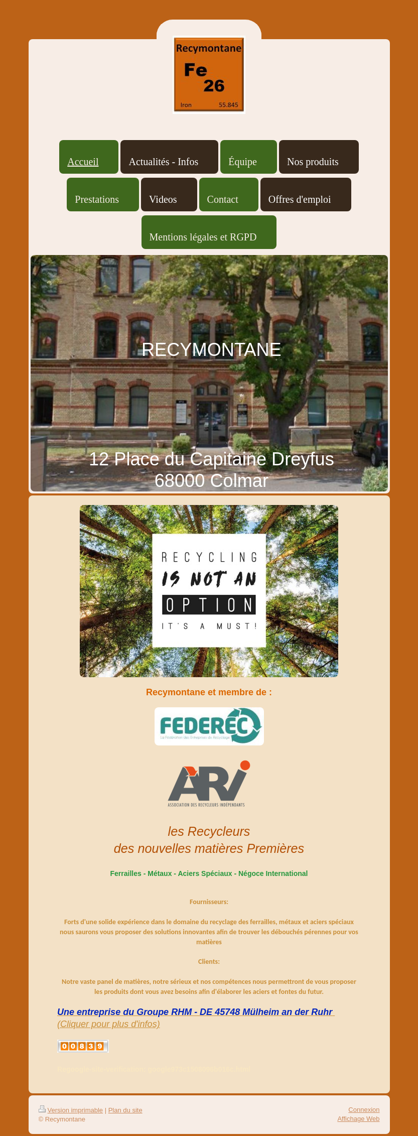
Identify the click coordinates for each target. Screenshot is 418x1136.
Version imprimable (71, 1110)
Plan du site (125, 1110)
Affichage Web (358, 1118)
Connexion (363, 1109)
